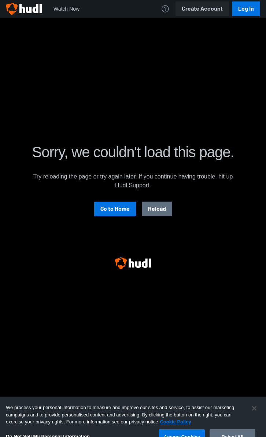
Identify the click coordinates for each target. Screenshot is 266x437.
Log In (246, 9)
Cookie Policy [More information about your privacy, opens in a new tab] (175, 426)
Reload (157, 209)
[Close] (254, 413)
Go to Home (115, 209)
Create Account (202, 9)
